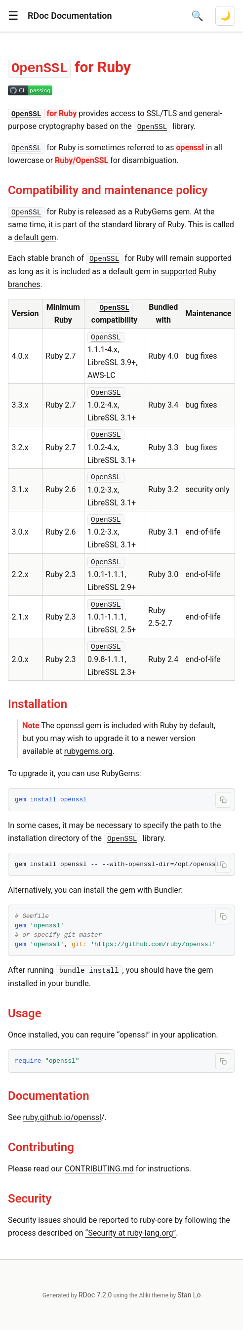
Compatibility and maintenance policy (107, 190)
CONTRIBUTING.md (99, 1168)
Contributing (41, 1147)
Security (29, 1198)
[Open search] (197, 16)
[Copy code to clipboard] (223, 800)
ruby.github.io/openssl (62, 1117)
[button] (13, 16)
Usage (24, 1013)
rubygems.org (88, 751)
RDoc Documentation (70, 15)
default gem (35, 237)
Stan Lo (189, 1295)
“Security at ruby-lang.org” (130, 1233)
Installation (37, 704)
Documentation (48, 1096)
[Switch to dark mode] (225, 16)
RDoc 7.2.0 (95, 1295)
